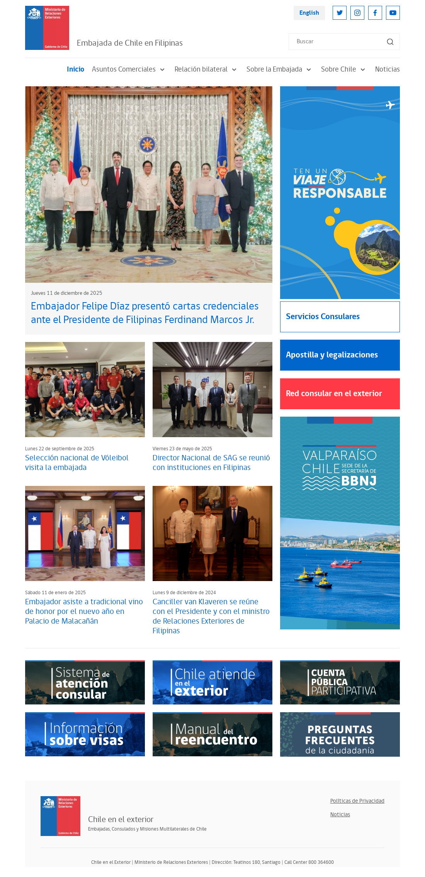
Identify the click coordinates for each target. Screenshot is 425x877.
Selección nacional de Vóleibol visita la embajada (77, 463)
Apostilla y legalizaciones (332, 355)
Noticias (387, 69)
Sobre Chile (344, 69)
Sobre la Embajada (279, 69)
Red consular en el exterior (334, 394)
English (309, 13)
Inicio (75, 69)
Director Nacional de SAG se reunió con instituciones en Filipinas (211, 463)
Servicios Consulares (323, 317)
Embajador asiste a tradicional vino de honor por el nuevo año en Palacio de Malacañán (84, 611)
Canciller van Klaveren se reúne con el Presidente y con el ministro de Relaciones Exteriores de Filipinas (211, 616)
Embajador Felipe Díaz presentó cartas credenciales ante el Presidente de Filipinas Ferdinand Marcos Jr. (145, 313)
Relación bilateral (207, 69)
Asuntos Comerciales (129, 69)
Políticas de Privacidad (357, 801)
